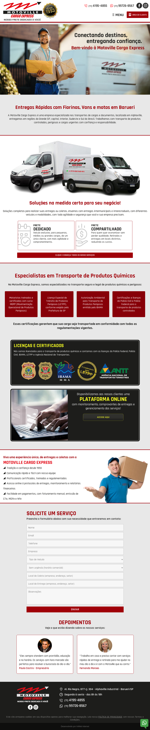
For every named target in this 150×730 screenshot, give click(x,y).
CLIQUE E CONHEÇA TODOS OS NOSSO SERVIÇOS (75, 255)
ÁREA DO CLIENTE (137, 14)
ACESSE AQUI (103, 417)
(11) (95, 6)
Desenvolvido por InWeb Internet (75, 726)
